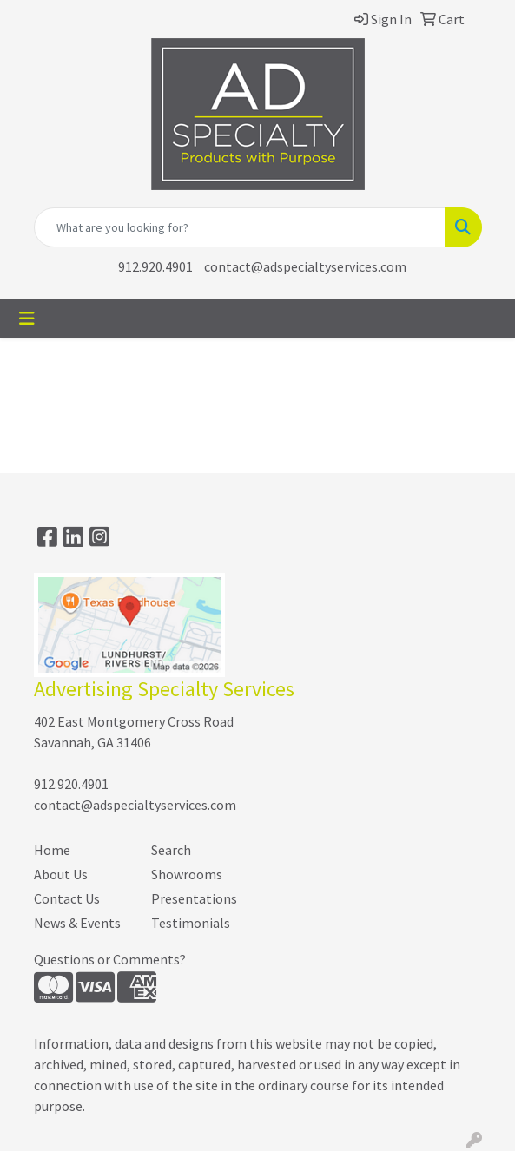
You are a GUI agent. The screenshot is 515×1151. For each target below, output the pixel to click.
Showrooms (186, 874)
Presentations (194, 898)
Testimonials (190, 922)
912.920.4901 (155, 266)
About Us (61, 874)
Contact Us (67, 898)
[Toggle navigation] (27, 318)
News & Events (77, 922)
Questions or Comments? (110, 959)
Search (171, 849)
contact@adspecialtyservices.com (305, 266)
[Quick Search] (240, 227)
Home (52, 849)
